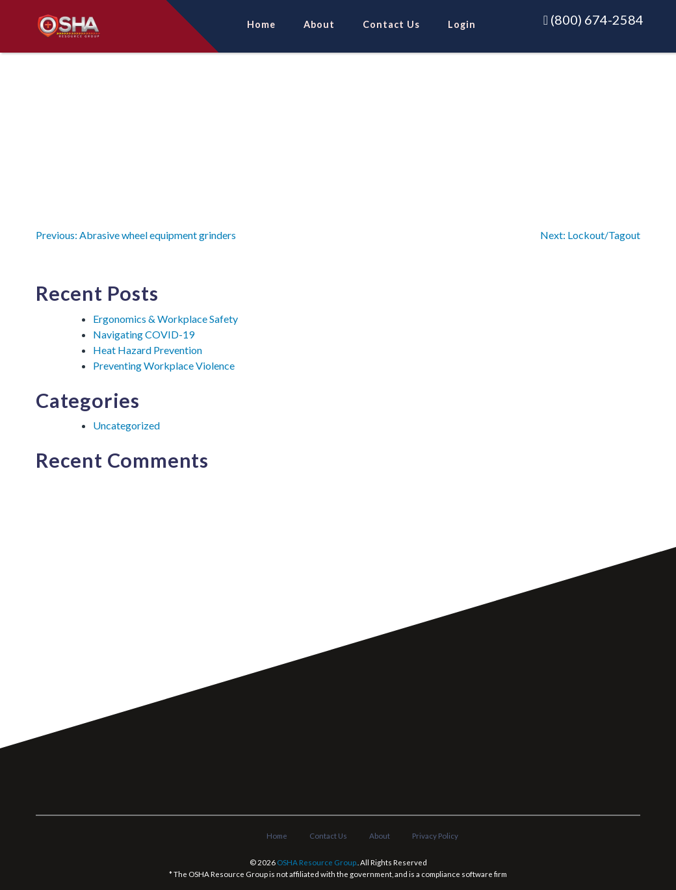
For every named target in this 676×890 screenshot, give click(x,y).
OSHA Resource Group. (317, 862)
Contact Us (391, 23)
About (319, 23)
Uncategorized (126, 425)
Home (261, 23)
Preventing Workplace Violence (164, 365)
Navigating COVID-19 (143, 334)
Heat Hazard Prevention (147, 350)
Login (462, 23)
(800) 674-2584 (593, 19)
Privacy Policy (435, 836)
